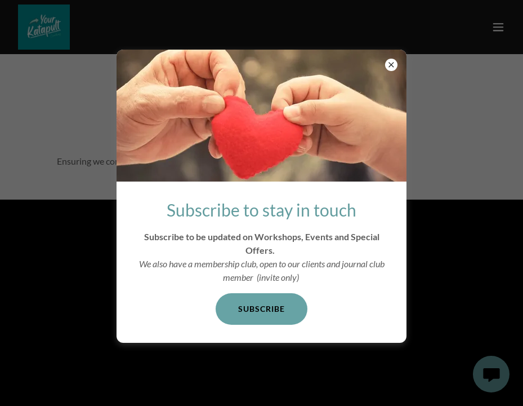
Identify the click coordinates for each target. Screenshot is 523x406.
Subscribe (261, 309)
